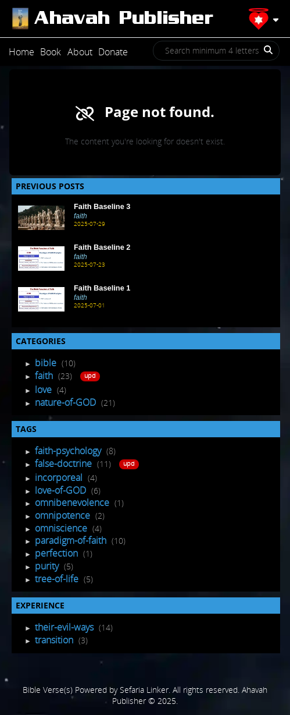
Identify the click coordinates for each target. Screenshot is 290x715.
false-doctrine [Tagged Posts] (64, 463)
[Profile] (263, 18)
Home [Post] (21, 51)
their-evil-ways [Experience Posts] (65, 627)
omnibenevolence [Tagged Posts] (73, 502)
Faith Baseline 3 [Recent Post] (102, 206)
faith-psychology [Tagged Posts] (69, 450)
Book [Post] (50, 51)
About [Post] (79, 51)
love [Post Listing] (44, 389)
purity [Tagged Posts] (48, 566)
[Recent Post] (41, 217)
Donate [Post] (113, 51)
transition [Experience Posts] (55, 639)
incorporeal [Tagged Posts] (60, 477)
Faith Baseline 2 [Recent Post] (102, 247)
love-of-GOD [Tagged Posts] (61, 490)
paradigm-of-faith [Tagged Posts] (72, 540)
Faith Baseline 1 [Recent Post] (102, 288)
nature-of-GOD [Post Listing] (66, 402)
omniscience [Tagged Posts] (62, 528)
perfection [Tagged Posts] (57, 553)
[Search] (263, 54)
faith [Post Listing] (45, 375)
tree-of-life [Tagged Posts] (58, 578)
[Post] (111, 18)
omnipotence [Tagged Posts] (63, 515)
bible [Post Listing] (47, 362)
